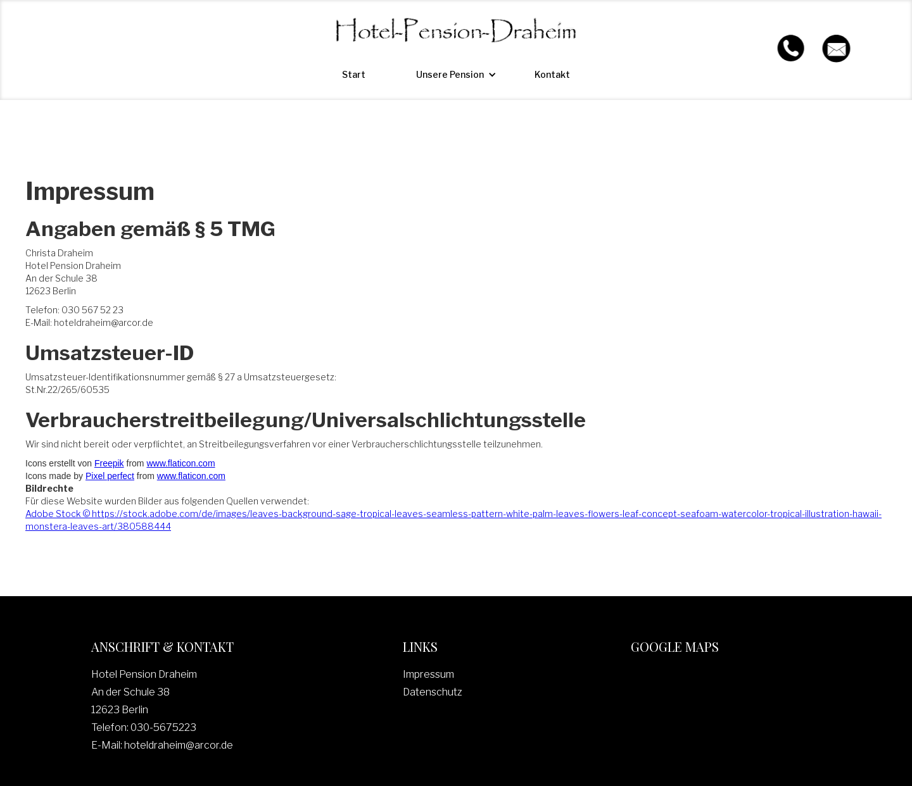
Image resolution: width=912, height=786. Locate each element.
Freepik (109, 463)
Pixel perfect (110, 476)
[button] (450, 75)
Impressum (428, 674)
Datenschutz (432, 692)
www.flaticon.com (180, 463)
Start (353, 74)
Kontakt (552, 74)
